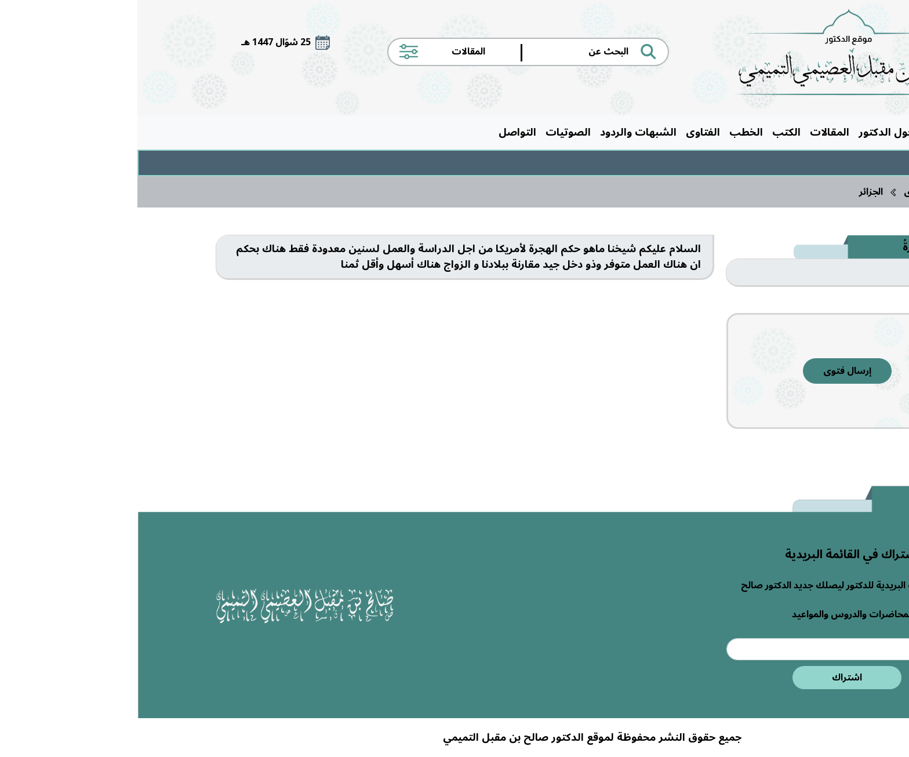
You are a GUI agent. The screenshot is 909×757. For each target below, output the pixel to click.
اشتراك (710, 677)
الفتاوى (565, 132)
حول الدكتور (749, 132)
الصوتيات (430, 132)
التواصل (380, 132)
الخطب (609, 132)
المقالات (692, 132)
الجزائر (734, 192)
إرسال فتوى (710, 371)
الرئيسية (806, 132)
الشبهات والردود (501, 132)
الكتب (649, 132)
